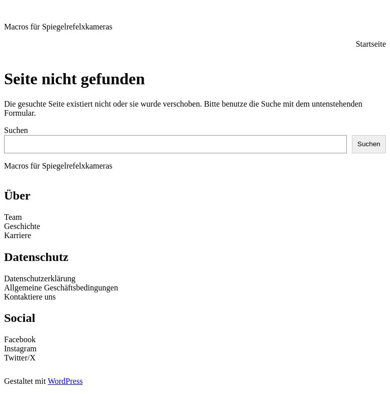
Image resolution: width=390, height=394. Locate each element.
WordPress (65, 381)
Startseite (370, 44)
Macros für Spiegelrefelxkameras (58, 26)
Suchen (16, 130)
